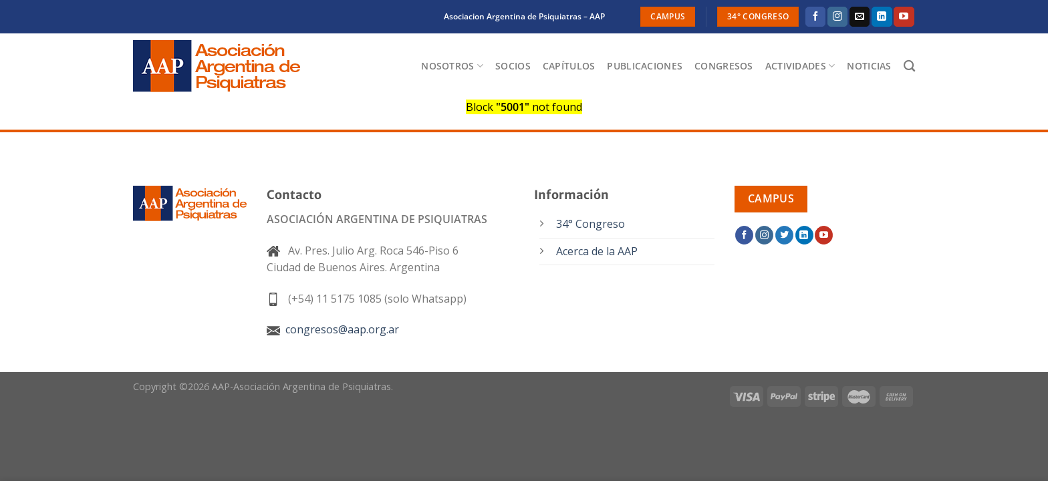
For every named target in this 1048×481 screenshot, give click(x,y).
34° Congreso (590, 223)
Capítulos (569, 65)
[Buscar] (909, 66)
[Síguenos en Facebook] (815, 17)
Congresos (723, 65)
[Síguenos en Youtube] (904, 17)
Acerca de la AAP (597, 251)
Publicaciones (644, 65)
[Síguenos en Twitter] (784, 235)
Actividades (800, 66)
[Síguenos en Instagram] (837, 17)
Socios (513, 65)
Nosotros (452, 66)
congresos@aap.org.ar (333, 329)
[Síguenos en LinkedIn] (882, 17)
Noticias (869, 65)
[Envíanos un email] (859, 17)
